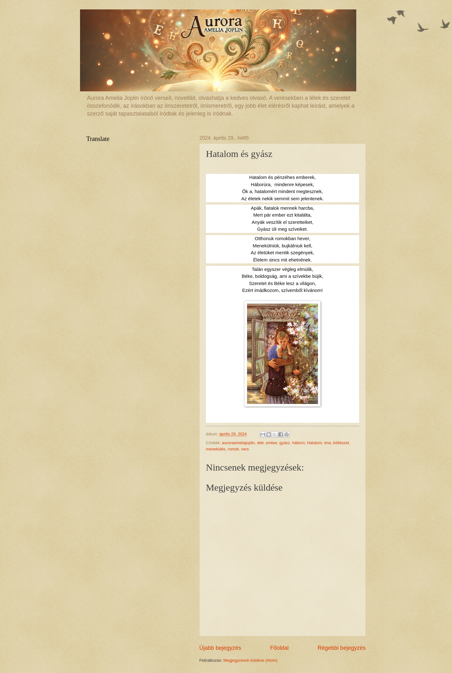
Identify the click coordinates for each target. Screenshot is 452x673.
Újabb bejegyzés (220, 648)
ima (327, 442)
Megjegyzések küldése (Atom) (250, 660)
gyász (284, 442)
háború (298, 442)
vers (245, 449)
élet (260, 442)
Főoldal (279, 648)
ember (271, 442)
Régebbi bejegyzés (342, 648)
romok (233, 449)
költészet (341, 442)
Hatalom (314, 442)
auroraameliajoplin (238, 442)
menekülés (215, 449)
